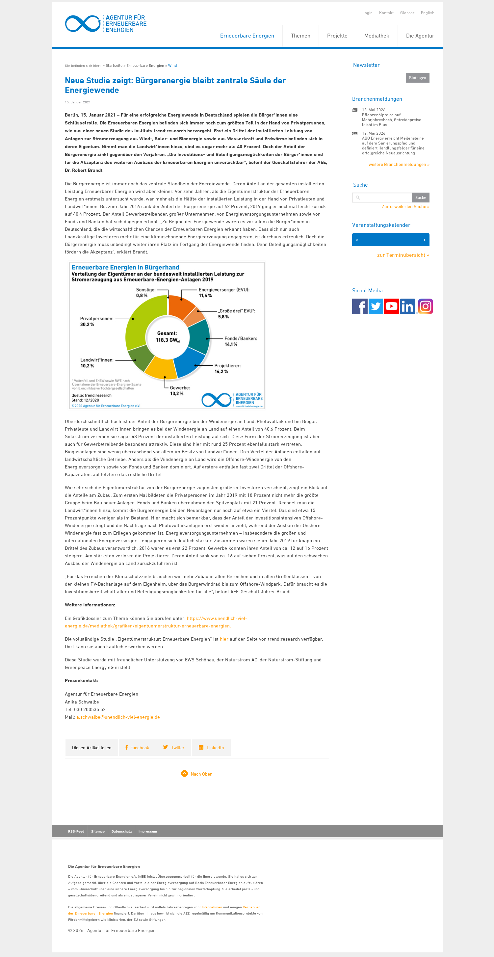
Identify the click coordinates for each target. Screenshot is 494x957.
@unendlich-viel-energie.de (130, 717)
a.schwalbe (88, 717)
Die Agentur (420, 35)
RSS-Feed (76, 831)
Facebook (139, 747)
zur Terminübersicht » (403, 255)
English (427, 12)
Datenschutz (122, 831)
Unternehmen (211, 907)
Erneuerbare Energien (247, 35)
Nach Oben (202, 774)
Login (367, 12)
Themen (300, 35)
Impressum (148, 831)
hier (224, 639)
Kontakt (386, 12)
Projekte (337, 35)
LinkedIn (215, 747)
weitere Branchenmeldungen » (399, 164)
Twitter (178, 747)
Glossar (407, 12)
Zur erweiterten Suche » (405, 206)
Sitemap (98, 831)
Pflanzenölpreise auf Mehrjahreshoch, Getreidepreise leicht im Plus (391, 119)
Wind (172, 65)
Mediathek (376, 35)
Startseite (114, 65)
